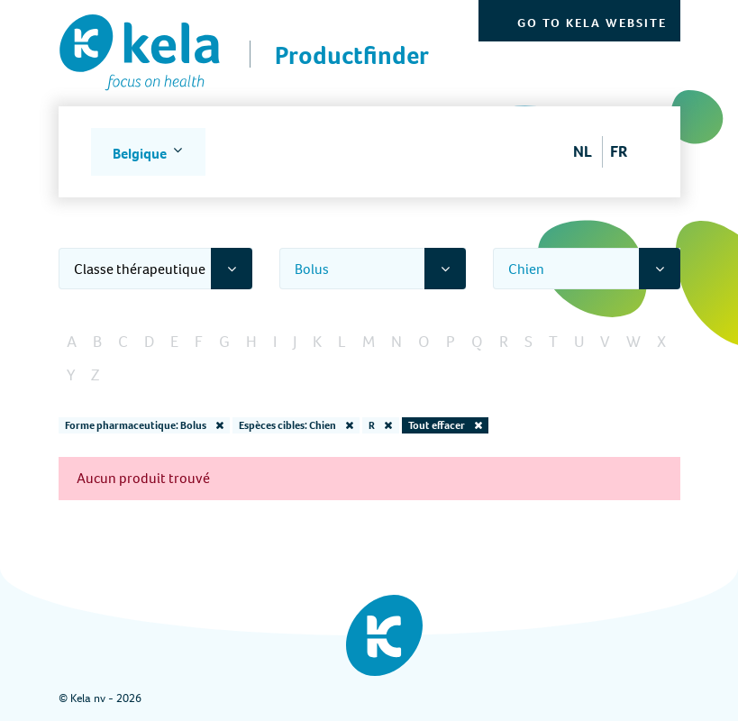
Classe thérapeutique (139, 269)
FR (618, 151)
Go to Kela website (592, 23)
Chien (526, 269)
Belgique (141, 153)
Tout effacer (445, 425)
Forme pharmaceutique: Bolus (144, 425)
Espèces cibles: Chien (296, 425)
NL (582, 151)
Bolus (312, 269)
